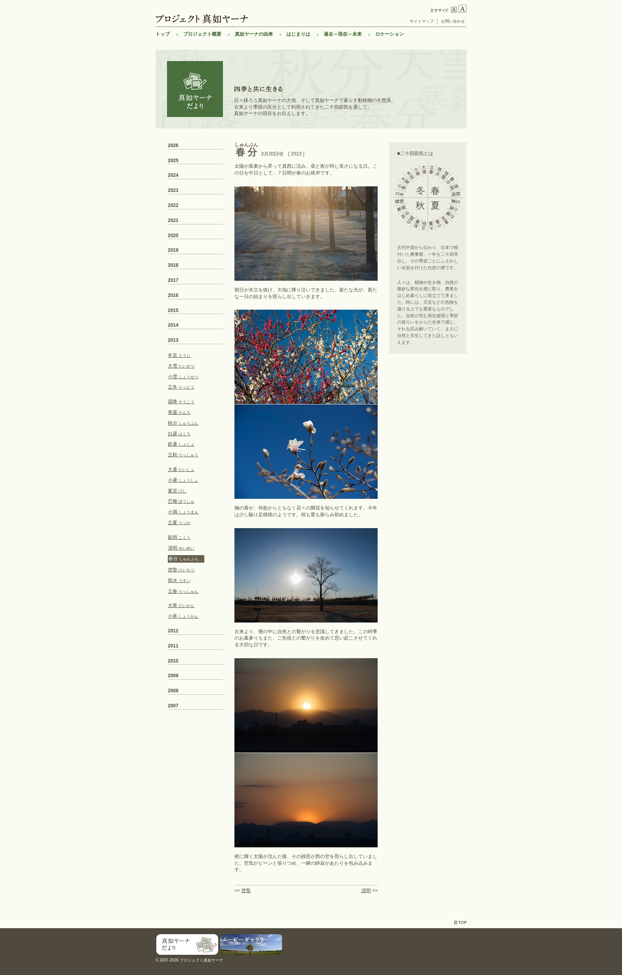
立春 (183, 591)
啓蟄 (246, 890)
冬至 (179, 355)
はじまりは (298, 34)
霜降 (181, 401)
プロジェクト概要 (202, 34)
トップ (163, 34)
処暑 (181, 444)
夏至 (177, 491)
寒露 (179, 412)
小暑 (183, 480)
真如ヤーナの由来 (254, 34)
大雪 (181, 366)
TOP (460, 922)
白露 (179, 434)
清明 (366, 890)
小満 (183, 512)
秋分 (183, 423)
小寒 (183, 616)
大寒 (181, 605)
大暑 (181, 469)
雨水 (179, 580)
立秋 (183, 455)
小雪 (183, 376)
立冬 (181, 387)
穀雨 (179, 537)
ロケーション (389, 34)
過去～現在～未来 (343, 34)
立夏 (179, 522)
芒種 (181, 501)
